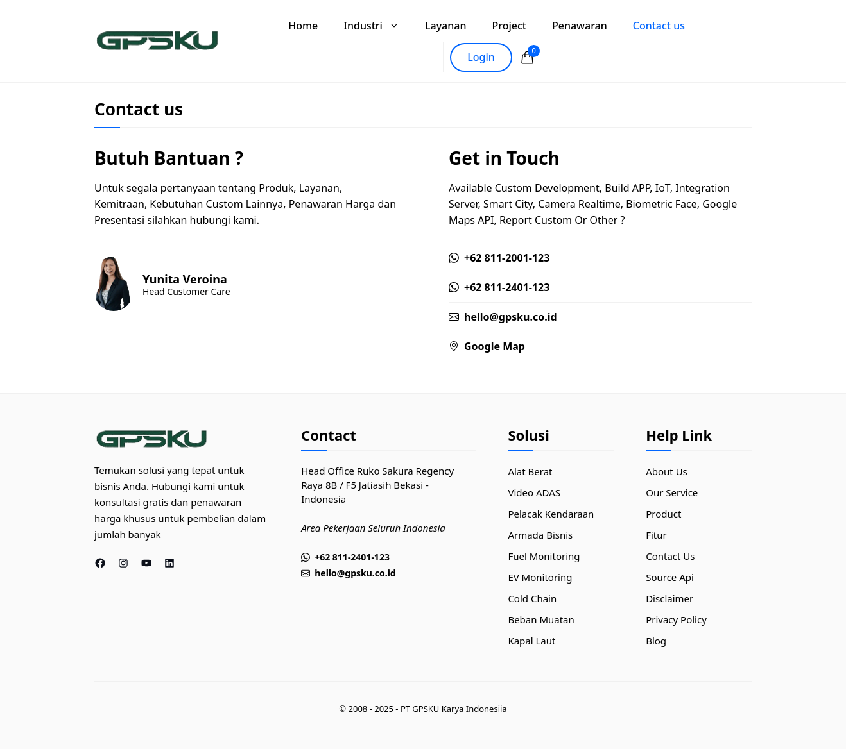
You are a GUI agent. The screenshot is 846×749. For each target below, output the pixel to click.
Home (303, 26)
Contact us (659, 26)
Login (481, 57)
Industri (377, 26)
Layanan (446, 26)
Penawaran (579, 26)
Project (509, 26)
